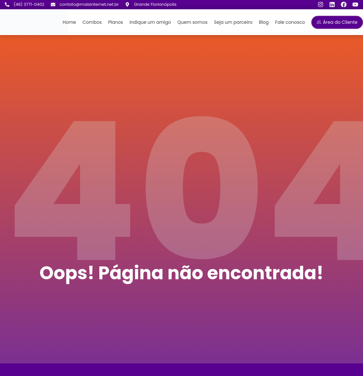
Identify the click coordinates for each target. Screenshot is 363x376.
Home (69, 22)
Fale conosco (290, 22)
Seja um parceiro (233, 22)
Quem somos (192, 22)
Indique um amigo (150, 22)
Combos (92, 22)
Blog (263, 22)
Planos (115, 22)
